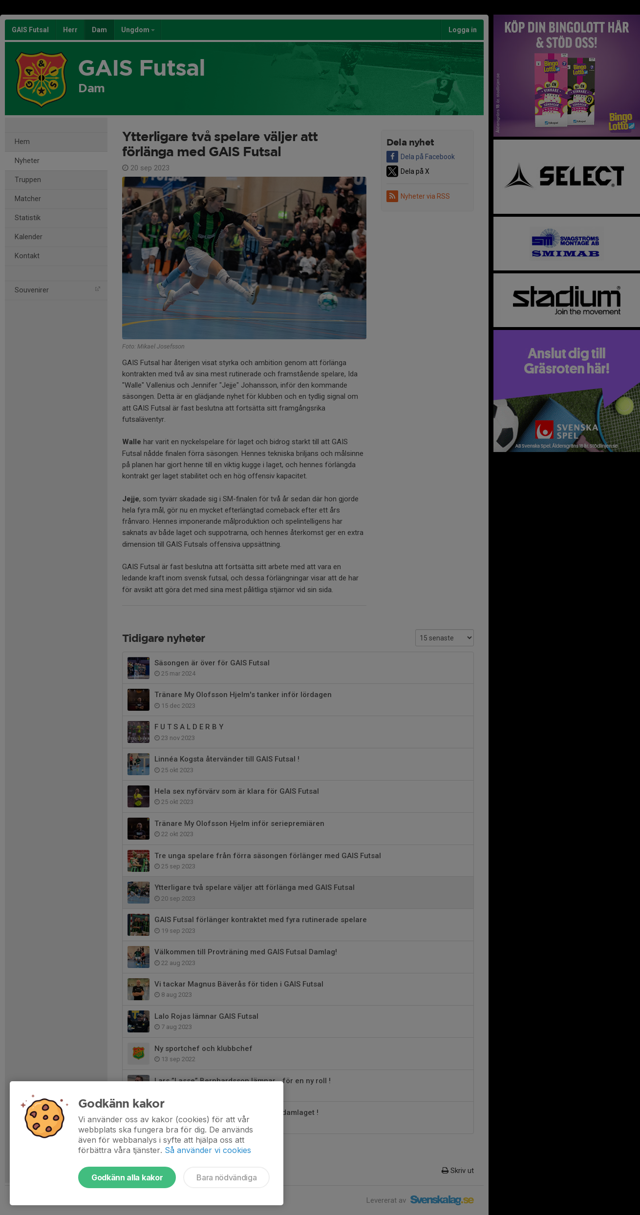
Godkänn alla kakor (127, 1177)
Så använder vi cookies (208, 1150)
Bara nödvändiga (226, 1177)
